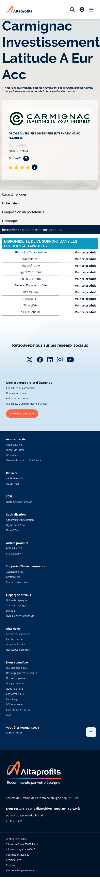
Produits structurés (17, 582)
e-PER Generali (14, 478)
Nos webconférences (18, 649)
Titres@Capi (13, 530)
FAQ (8, 715)
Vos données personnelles (21, 870)
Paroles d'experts (16, 639)
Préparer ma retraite (17, 398)
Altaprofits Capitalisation (20, 520)
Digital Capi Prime (16, 525)
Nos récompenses (16, 678)
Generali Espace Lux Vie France (23, 460)
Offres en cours (14, 704)
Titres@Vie (12, 455)
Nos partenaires (15, 683)
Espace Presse (14, 733)
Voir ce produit (85, 252)
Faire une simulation (22, 413)
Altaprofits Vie (14, 444)
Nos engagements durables (21, 673)
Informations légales (17, 854)
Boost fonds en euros (18, 709)
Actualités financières (18, 634)
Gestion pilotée (14, 571)
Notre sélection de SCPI (19, 501)
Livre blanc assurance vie (20, 616)
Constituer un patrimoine (20, 388)
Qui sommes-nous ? (17, 668)
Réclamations (13, 860)
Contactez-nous (15, 694)
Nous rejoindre (14, 688)
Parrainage (12, 699)
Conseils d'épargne (17, 605)
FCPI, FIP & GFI (14, 548)
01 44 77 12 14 (14, 820)
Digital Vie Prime (15, 450)
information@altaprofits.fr (21, 849)
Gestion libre (13, 577)
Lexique (10, 610)
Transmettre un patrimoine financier (26, 403)
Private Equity (14, 553)
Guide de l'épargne (16, 600)
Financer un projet (16, 393)
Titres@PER (12, 483)
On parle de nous (16, 644)
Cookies (10, 865)
